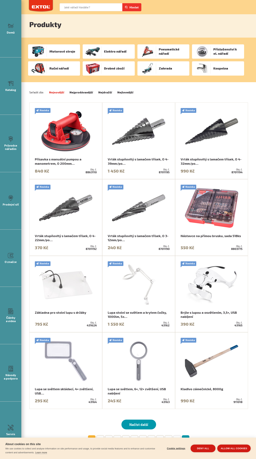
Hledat (134, 7)
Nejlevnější (125, 92)
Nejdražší (105, 92)
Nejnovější (56, 92)
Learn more (41, 452)
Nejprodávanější (81, 92)
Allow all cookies (234, 448)
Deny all (203, 448)
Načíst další (138, 424)
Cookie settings (176, 448)
